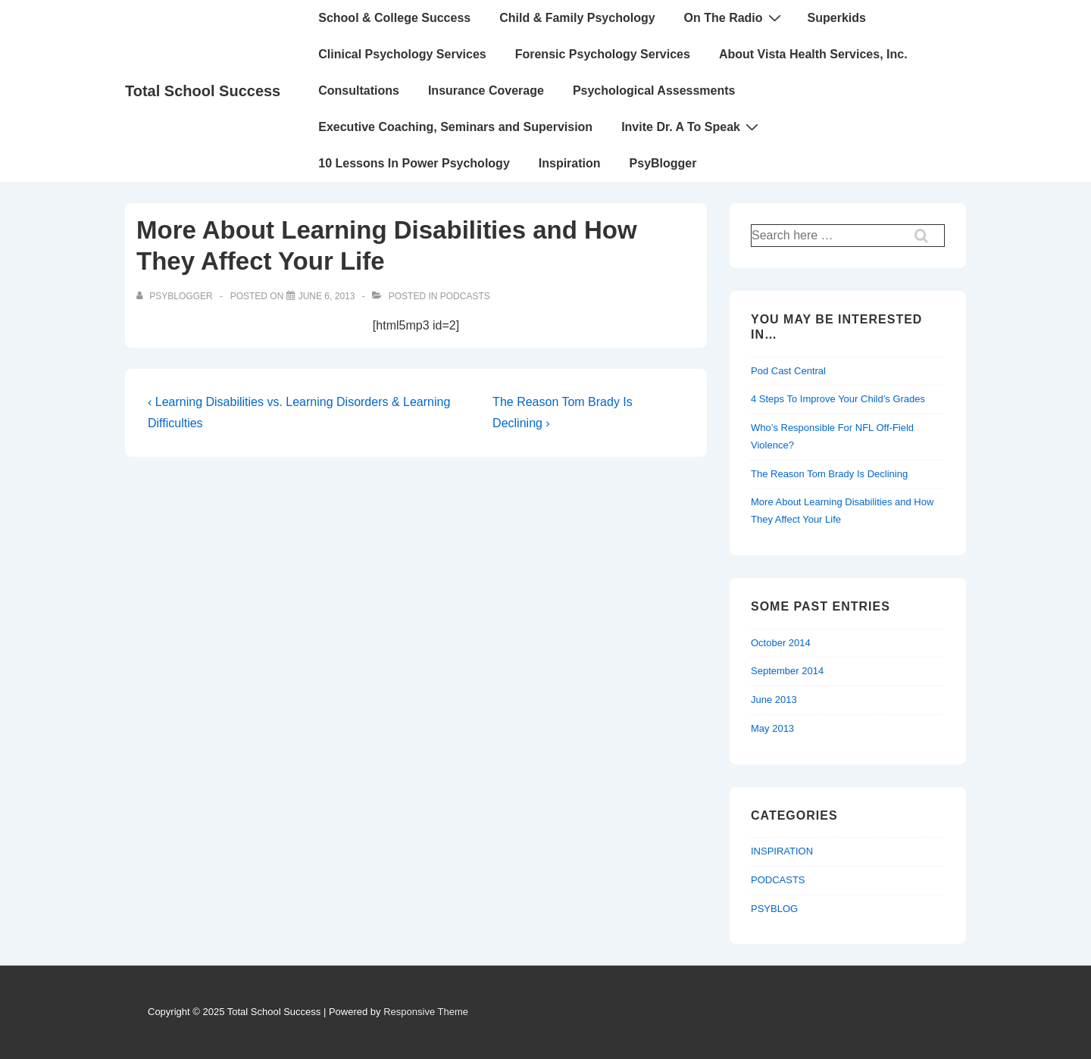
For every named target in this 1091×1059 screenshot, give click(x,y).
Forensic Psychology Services (602, 54)
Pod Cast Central (788, 370)
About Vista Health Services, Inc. (813, 54)
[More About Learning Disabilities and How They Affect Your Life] (327, 296)
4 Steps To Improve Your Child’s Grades (838, 399)
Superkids (837, 17)
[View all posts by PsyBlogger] (175, 296)
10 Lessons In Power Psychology (414, 163)
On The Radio (734, 17)
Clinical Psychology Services (402, 54)
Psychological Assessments (654, 90)
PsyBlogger (663, 163)
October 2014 (781, 642)
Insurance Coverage (486, 90)
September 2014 (787, 670)
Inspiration (570, 163)
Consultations (358, 90)
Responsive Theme (425, 1011)
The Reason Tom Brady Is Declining (829, 474)
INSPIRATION (782, 851)
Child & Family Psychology (577, 17)
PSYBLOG (774, 908)
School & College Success (394, 17)
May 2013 (772, 728)
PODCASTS (465, 296)
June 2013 (774, 699)
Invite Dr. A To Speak (691, 126)
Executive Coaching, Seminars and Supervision (455, 126)
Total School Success (202, 91)
